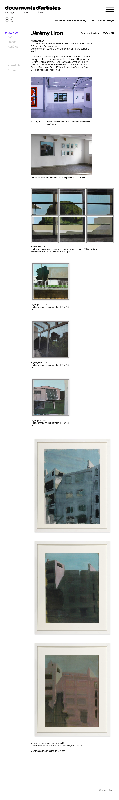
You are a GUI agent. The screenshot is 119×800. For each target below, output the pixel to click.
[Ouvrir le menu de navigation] (109, 9)
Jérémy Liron (47, 33)
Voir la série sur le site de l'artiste (49, 751)
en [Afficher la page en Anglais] (7, 19)
